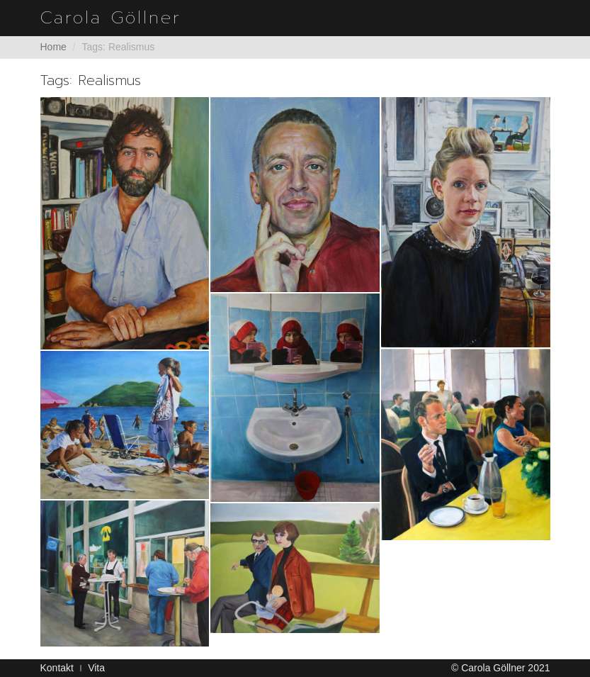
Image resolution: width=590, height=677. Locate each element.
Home (53, 46)
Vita (96, 667)
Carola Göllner (110, 17)
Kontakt (57, 667)
